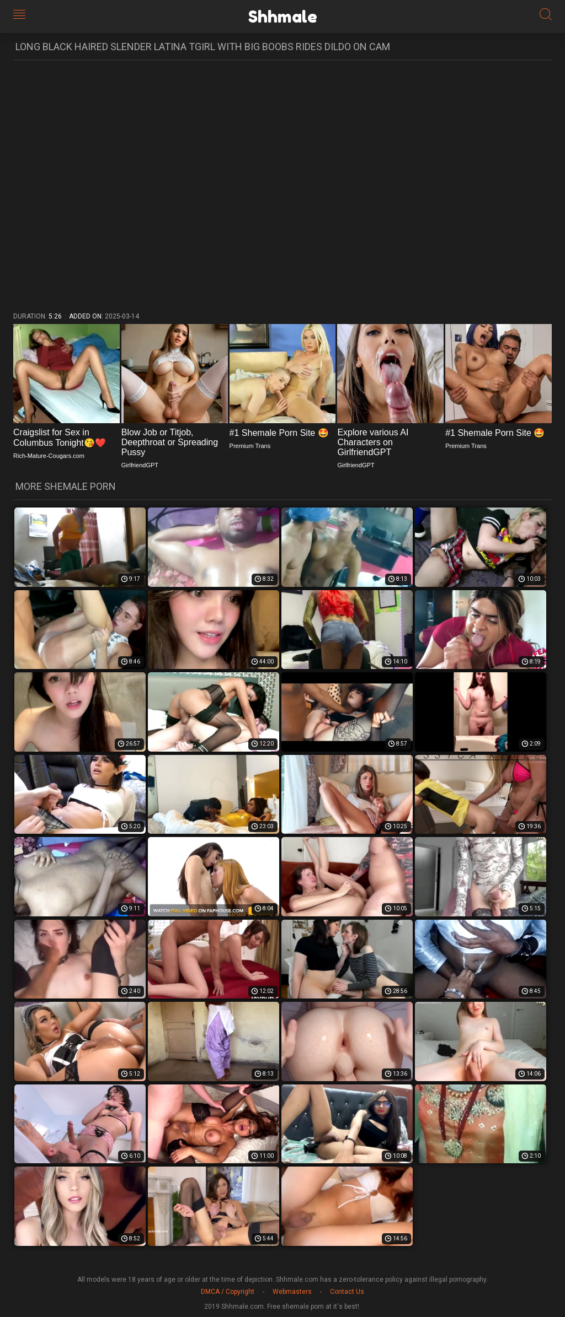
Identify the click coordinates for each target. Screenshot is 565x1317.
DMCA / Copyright (227, 1292)
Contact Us (347, 1292)
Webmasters (292, 1292)
